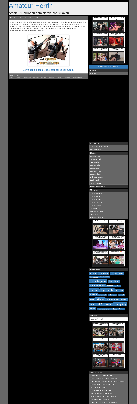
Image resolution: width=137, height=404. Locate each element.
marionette (103, 295)
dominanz (119, 273)
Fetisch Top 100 (95, 208)
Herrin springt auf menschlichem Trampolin (104, 378)
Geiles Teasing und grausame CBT (101, 393)
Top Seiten (94, 143)
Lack (45, 77)
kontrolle (119, 290)
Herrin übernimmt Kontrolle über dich (102, 384)
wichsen (114, 309)
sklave (100, 299)
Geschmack (51, 77)
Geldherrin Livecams (96, 211)
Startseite (93, 73)
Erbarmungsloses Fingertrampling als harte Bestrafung (107, 381)
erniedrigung (98, 281)
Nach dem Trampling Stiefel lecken (101, 390)
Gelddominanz (94, 168)
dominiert (28, 77)
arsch (93, 273)
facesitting (114, 281)
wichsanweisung (103, 309)
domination (94, 277)
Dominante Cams (95, 199)
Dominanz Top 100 (96, 202)
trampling (120, 304)
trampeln (109, 304)
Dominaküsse (58, 77)
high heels (107, 290)
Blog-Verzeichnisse (97, 186)
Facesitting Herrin (95, 159)
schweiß (121, 295)
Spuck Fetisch (94, 180)
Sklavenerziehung (68, 77)
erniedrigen (104, 277)
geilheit (117, 286)
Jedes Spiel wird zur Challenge (100, 399)
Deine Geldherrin (95, 174)
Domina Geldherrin (96, 193)
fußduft (110, 286)
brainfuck (103, 273)
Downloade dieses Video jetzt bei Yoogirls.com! (48, 69)
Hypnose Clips (94, 162)
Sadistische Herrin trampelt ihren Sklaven (103, 402)
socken (124, 299)
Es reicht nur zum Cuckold (98, 387)
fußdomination (97, 285)
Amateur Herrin (31, 5)
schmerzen (112, 295)
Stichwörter (95, 270)
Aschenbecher (40, 77)
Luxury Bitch (94, 214)
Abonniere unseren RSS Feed (108, 67)
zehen (121, 309)
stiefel (100, 304)
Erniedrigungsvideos (96, 177)
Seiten (93, 70)
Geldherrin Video (95, 171)
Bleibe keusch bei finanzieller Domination (103, 396)
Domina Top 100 (95, 205)
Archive (93, 315)
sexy (92, 299)
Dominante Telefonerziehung (99, 146)
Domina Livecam (95, 196)
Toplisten (94, 190)
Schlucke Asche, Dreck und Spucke (101, 375)
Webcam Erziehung (96, 217)
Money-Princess (21, 77)
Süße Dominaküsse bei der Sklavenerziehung (25, 18)
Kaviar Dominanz (95, 183)
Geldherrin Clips (95, 165)
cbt (112, 273)
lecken (93, 295)
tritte (92, 309)
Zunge (80, 77)
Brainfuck (75, 77)
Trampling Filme (95, 156)
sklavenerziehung (113, 299)
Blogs (93, 153)
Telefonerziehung (95, 149)
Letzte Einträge (96, 372)
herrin (94, 290)
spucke (92, 304)
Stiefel (33, 77)
